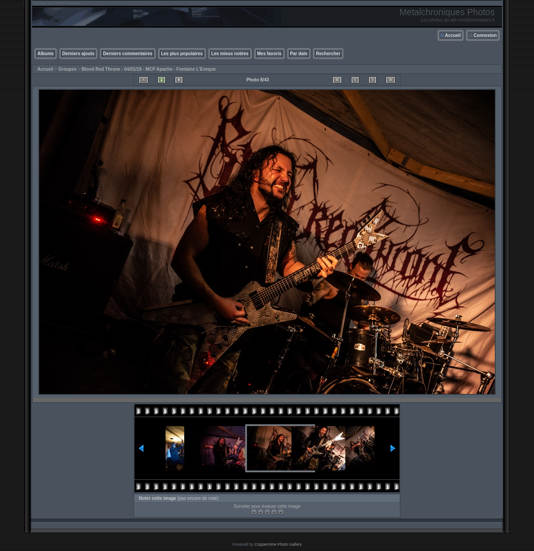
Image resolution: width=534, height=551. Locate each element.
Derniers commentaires (127, 53)
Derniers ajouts (78, 53)
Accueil (453, 35)
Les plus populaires (182, 53)
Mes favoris (269, 53)
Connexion (485, 35)
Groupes (67, 69)
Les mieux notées (230, 53)
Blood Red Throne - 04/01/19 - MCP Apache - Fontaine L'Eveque (149, 69)
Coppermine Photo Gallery (278, 544)
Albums (45, 53)
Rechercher (328, 53)
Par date (298, 53)
